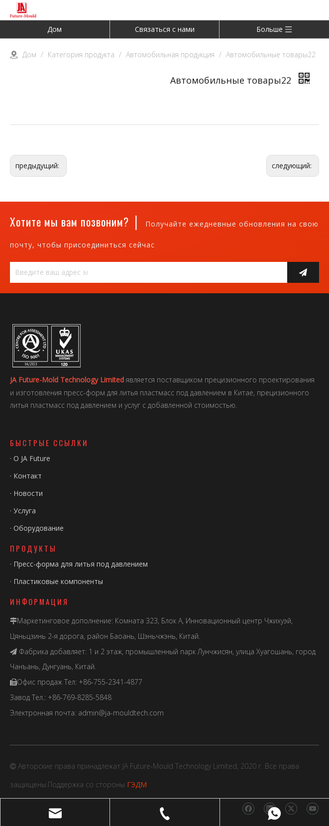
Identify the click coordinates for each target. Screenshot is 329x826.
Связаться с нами (165, 29)
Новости (28, 493)
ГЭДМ (137, 784)
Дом (54, 29)
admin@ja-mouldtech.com (121, 712)
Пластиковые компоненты (58, 581)
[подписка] (303, 272)
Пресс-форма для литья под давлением (80, 564)
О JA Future (31, 458)
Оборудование (38, 528)
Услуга (24, 510)
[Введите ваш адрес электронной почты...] (49, 272)
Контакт (27, 475)
